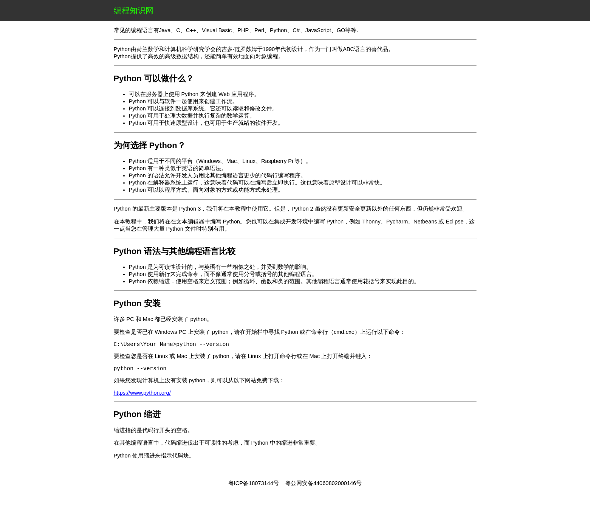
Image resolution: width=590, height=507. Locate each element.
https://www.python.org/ (142, 396)
